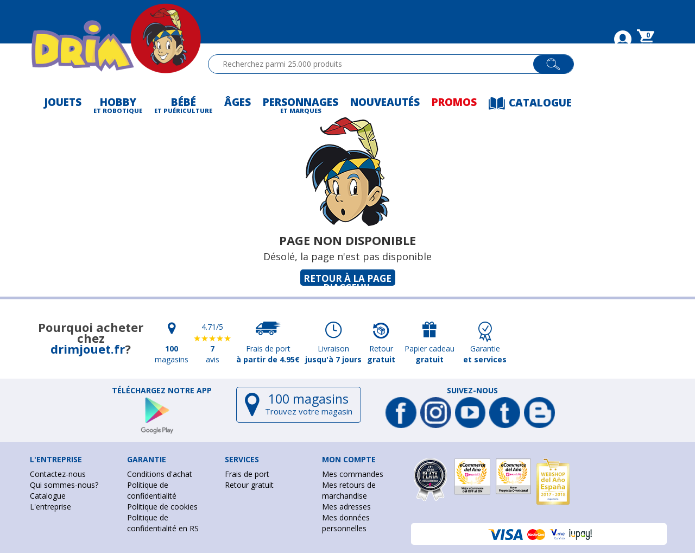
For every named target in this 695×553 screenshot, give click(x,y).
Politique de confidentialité (151, 490)
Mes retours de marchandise (349, 490)
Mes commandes (352, 474)
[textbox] (375, 64)
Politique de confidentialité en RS (163, 522)
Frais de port (247, 474)
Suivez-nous (472, 390)
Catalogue (48, 496)
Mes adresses (346, 506)
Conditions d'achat (159, 474)
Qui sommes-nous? (64, 485)
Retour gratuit (249, 485)
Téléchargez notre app (162, 390)
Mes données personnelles (346, 522)
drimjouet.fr (87, 349)
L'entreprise (50, 506)
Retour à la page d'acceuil (347, 279)
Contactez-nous (58, 474)
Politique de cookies (162, 506)
